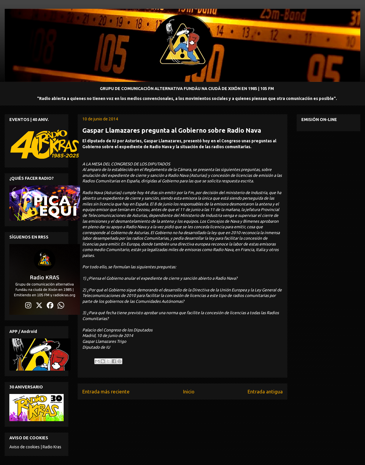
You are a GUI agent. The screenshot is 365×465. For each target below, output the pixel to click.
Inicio (188, 391)
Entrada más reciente (106, 391)
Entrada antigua (265, 391)
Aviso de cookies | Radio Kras (35, 447)
